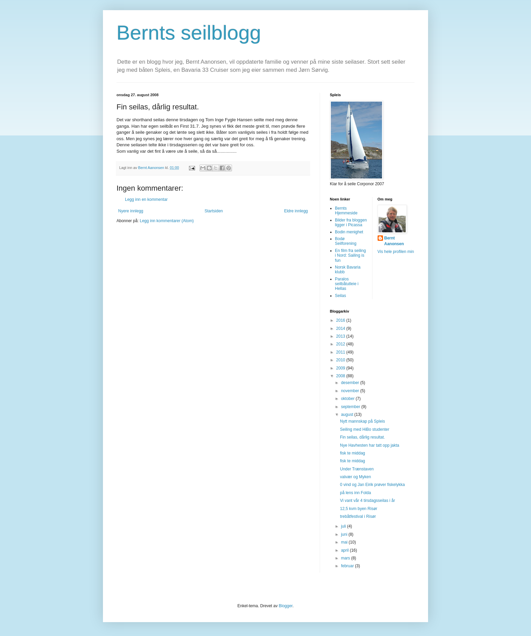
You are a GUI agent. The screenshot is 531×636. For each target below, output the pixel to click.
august (347, 414)
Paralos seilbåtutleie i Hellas (346, 284)
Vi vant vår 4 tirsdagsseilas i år (367, 500)
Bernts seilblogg (188, 32)
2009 (341, 368)
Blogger (286, 605)
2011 (341, 352)
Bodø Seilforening (345, 241)
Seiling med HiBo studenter (364, 429)
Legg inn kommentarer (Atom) (167, 220)
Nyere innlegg (130, 211)
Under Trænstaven (357, 469)
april (345, 550)
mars (346, 558)
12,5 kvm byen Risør (358, 508)
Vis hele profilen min (396, 251)
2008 (341, 376)
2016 (341, 320)
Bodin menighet (349, 232)
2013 (341, 336)
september (351, 406)
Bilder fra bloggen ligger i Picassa (351, 222)
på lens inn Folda (355, 492)
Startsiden (214, 211)
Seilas (340, 295)
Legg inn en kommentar (146, 199)
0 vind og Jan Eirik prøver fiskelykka (372, 484)
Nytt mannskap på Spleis (362, 421)
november (350, 390)
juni (344, 534)
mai (345, 542)
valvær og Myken (355, 476)
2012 (341, 344)
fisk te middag (352, 453)
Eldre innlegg (296, 211)
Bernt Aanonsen (394, 241)
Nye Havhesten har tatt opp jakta (369, 445)
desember (350, 382)
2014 (341, 328)
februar (348, 566)
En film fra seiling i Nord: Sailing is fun (350, 255)
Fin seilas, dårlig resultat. (362, 437)
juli (344, 526)
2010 (341, 360)
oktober (348, 398)
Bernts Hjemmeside (346, 210)
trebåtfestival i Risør (358, 516)
